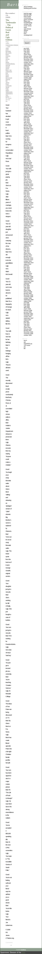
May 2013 (27, 213)
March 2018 (27, 124)
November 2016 (28, 148)
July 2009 (26, 284)
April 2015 (27, 178)
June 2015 (27, 175)
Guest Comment (28, 19)
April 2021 (27, 70)
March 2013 (27, 216)
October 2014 (28, 187)
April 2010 (27, 270)
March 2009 (27, 290)
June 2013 (27, 212)
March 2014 (27, 198)
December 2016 (28, 147)
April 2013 (27, 215)
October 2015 (28, 169)
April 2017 (27, 141)
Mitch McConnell (9, 77)
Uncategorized (28, 35)
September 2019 (28, 96)
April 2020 (27, 85)
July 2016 (26, 155)
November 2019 (28, 93)
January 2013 (27, 219)
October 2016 (28, 150)
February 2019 (28, 107)
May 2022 (27, 51)
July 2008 (26, 303)
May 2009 (27, 287)
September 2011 (28, 244)
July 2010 (26, 266)
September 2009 (28, 281)
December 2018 (28, 110)
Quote (25, 32)
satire (7, 90)
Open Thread (27, 29)
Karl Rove (7, 74)
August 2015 (27, 172)
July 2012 (26, 229)
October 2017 (28, 132)
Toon (25, 33)
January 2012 (27, 238)
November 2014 (28, 185)
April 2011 (27, 252)
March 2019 (27, 105)
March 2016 (27, 161)
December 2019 (28, 91)
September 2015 (28, 170)
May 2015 (27, 176)
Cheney (8, 56)
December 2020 (28, 74)
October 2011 (28, 242)
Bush (7, 54)
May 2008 (27, 306)
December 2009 (28, 276)
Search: (26, 38)
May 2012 (27, 232)
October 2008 (28, 298)
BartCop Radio (28, 15)
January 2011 (27, 256)
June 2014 (27, 193)
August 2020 (27, 79)
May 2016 (27, 158)
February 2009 (28, 292)
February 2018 (28, 125)
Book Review (27, 16)
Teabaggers (9, 93)
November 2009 (28, 278)
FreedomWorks (10, 64)
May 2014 (27, 195)
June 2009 (27, 286)
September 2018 (28, 115)
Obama (8, 79)
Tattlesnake (9, 92)
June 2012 (27, 230)
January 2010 (27, 275)
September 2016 (28, 152)
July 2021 (26, 67)
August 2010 (27, 264)
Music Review (27, 26)
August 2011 (27, 246)
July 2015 (26, 173)
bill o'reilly (8, 53)
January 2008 (27, 312)
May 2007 (27, 324)
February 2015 (28, 181)
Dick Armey (7, 58)
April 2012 (27, 233)
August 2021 (27, 65)
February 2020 (28, 88)
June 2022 (27, 50)
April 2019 (27, 104)
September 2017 (28, 133)
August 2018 (27, 116)
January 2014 (27, 201)
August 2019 (27, 98)
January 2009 (27, 293)
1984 (7, 48)
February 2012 (28, 236)
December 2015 (28, 165)
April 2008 (27, 307)
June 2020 (27, 82)
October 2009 (28, 279)
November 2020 (28, 76)
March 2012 (27, 235)
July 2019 (26, 99)
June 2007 (27, 323)
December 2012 (28, 221)
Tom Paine (7, 95)
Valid (27, 345)
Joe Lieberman (9, 70)
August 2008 (27, 301)
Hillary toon (27, 21)
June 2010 (27, 267)
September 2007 (28, 318)
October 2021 (28, 62)
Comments (28, 343)
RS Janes (7, 81)
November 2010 (28, 259)
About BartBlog (28, 6)
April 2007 (27, 326)
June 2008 (27, 304)
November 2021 (28, 61)
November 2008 (28, 296)
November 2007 (28, 315)
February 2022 (28, 56)
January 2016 (27, 164)
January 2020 (27, 90)
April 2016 (27, 159)
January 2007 (27, 330)
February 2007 (28, 329)
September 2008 (28, 299)
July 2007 (26, 321)
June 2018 (27, 119)
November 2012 (28, 222)
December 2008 (28, 295)
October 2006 (28, 335)
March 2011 (27, 253)
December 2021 (28, 59)
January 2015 (27, 182)
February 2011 (28, 255)
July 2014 (26, 192)
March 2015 (27, 179)
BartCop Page (28, 13)
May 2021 (27, 68)
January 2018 (27, 127)
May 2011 (27, 250)
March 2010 (27, 272)
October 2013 (28, 205)
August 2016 (27, 153)
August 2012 (27, 227)
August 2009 (27, 283)
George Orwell (8, 66)
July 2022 (26, 48)
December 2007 (28, 313)
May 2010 (27, 269)
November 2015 (28, 167)
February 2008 (28, 310)
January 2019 (27, 108)
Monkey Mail (27, 24)
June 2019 (27, 101)
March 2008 (27, 309)
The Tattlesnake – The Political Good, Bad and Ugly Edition (11, 30)
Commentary (9, 45)
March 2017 (27, 142)
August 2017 (27, 135)
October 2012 (28, 224)
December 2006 (28, 332)
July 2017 (26, 136)
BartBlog (18, 4)
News (25, 27)
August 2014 (27, 190)
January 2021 (27, 73)
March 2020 (27, 87)
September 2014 (28, 189)
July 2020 (26, 81)
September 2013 (28, 207)
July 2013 (26, 210)
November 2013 (28, 204)
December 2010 (28, 258)
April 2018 (27, 122)
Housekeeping (28, 22)
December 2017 (28, 128)
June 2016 (27, 156)
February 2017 (28, 144)
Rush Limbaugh (9, 84)
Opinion (16, 45)
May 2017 (27, 139)
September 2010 (28, 262)
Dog (23, 952)
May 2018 (27, 121)
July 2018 (26, 118)
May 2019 (27, 102)
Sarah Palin (7, 88)
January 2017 (27, 145)
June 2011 (27, 249)
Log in (25, 340)
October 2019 (28, 94)
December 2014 (28, 184)
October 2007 (28, 316)
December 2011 (28, 239)
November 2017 (28, 130)
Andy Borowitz (8, 50)
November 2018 (28, 111)
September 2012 (28, 225)
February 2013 (28, 218)
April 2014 (27, 196)
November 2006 (28, 333)
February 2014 (28, 199)
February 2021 (28, 71)
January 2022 (27, 57)
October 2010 (28, 261)
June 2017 (27, 138)
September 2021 (28, 64)
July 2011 (26, 247)
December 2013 (28, 202)
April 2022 (27, 53)
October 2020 (28, 78)
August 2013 (27, 209)
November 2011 (28, 241)
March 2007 (27, 327)
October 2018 (28, 113)
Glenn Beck (7, 69)
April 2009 (27, 289)
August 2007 (27, 320)
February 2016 (28, 162)
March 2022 (27, 54)
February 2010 (28, 273)
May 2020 (27, 84)
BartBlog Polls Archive (30, 8)
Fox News (7, 61)
